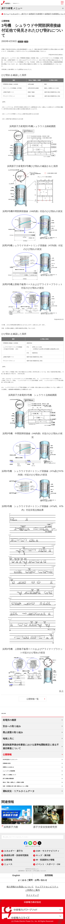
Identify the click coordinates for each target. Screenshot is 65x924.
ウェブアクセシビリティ (46, 887)
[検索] (4, 837)
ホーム (6, 14)
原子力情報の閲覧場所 (8, 778)
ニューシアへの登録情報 (9, 771)
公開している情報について (9, 774)
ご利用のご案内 (32, 890)
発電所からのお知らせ (8, 767)
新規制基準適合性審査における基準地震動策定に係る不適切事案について (31, 746)
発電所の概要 (9, 720)
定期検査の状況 (7, 763)
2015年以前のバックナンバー (10, 759)
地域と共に (8, 738)
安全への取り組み (12, 726)
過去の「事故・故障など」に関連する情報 (13, 782)
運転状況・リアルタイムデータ (19, 791)
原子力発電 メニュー (11, 8)
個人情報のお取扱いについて (20, 887)
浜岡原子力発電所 (15, 712)
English (16, 875)
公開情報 (7, 754)
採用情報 (49, 875)
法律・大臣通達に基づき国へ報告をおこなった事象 (15, 786)
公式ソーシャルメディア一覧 (32, 846)
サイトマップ (32, 895)
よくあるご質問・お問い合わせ (32, 880)
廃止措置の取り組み (13, 732)
